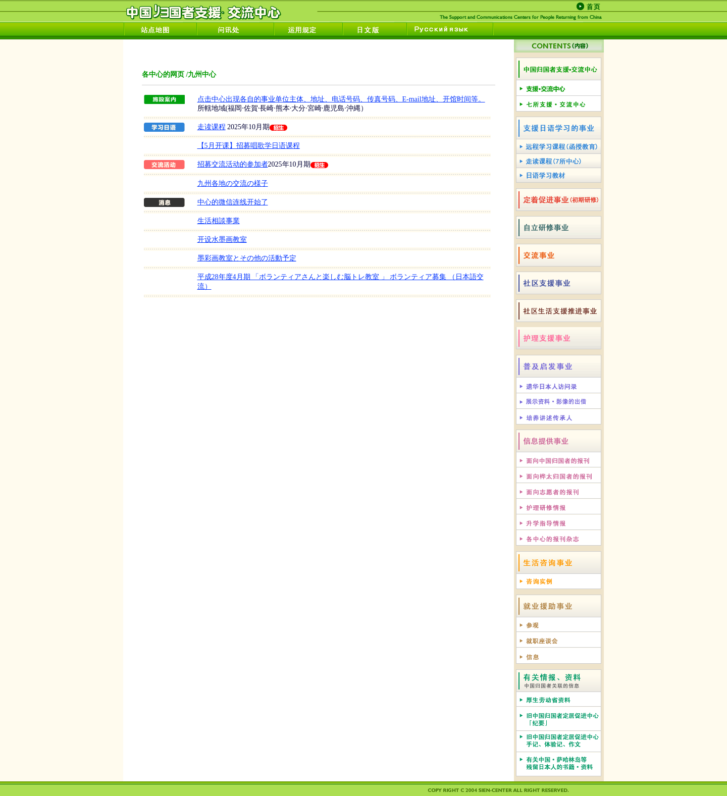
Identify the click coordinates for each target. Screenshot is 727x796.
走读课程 (211, 127)
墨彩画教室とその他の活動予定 (246, 258)
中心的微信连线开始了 (232, 202)
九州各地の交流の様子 (232, 183)
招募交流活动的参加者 (232, 164)
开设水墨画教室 (222, 239)
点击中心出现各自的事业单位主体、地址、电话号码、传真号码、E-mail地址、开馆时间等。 (341, 99)
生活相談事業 (218, 221)
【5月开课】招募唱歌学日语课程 (248, 145)
